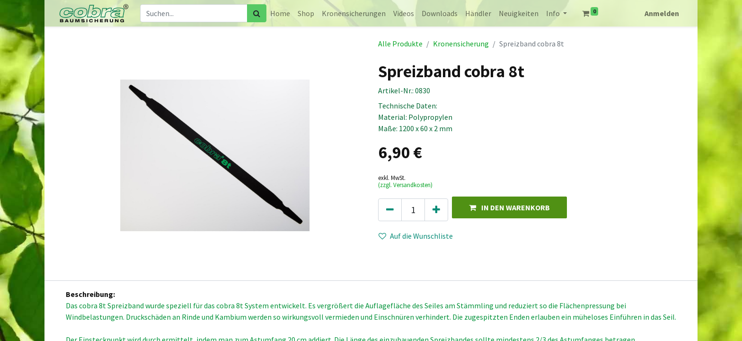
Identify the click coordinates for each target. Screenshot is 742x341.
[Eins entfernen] (390, 209)
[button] (509, 207)
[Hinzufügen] (436, 209)
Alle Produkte (400, 43)
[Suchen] (256, 13)
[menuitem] (280, 13)
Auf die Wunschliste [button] (416, 236)
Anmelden (662, 13)
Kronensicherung (461, 43)
